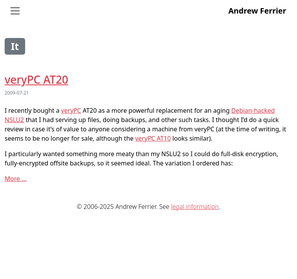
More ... (16, 178)
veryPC (71, 110)
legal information (194, 206)
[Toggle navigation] (15, 10)
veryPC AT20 (36, 79)
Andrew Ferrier (257, 10)
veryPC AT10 (153, 138)
